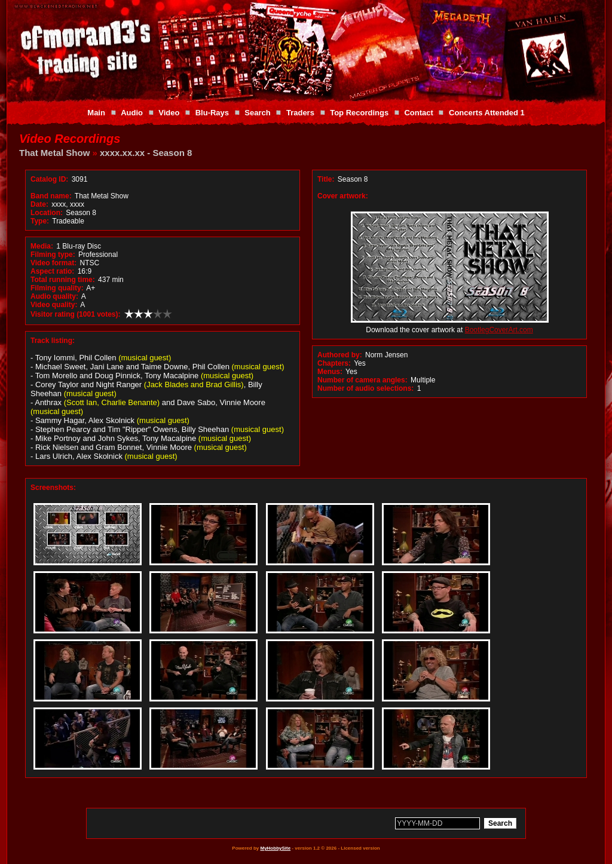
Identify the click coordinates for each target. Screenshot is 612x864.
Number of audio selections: (365, 388)
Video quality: (53, 305)
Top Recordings (359, 112)
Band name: (51, 196)
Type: (39, 221)
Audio (132, 112)
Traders (300, 112)
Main (96, 112)
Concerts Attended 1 (487, 112)
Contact (418, 112)
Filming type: (52, 254)
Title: (326, 179)
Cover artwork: (342, 196)
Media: (41, 246)
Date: (39, 204)
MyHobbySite (275, 848)
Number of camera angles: (362, 380)
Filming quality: (57, 288)
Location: (46, 213)
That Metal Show (54, 153)
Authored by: (339, 355)
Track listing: (52, 340)
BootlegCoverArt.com (499, 330)
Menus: (329, 371)
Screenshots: (53, 487)
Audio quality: (54, 296)
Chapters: (334, 363)
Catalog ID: (49, 179)
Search (257, 112)
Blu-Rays (212, 112)
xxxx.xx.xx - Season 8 (146, 153)
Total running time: (62, 279)
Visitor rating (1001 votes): (75, 314)
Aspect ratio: (52, 271)
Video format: (53, 263)
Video (168, 112)
